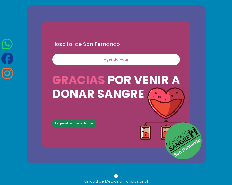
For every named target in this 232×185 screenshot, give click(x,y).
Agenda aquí (116, 59)
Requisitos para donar (73, 123)
